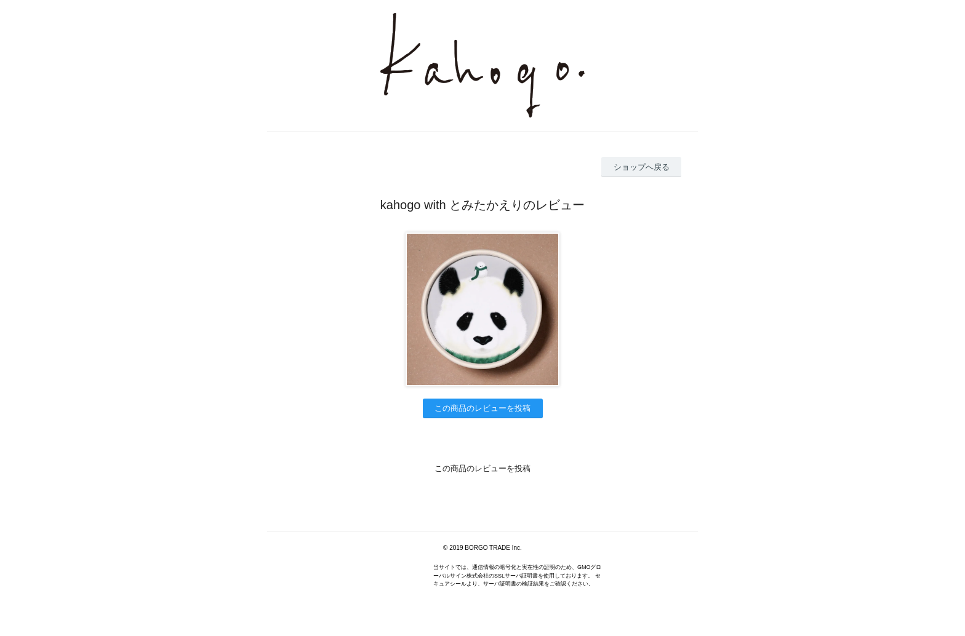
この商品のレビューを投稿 (482, 408)
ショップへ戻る (642, 167)
